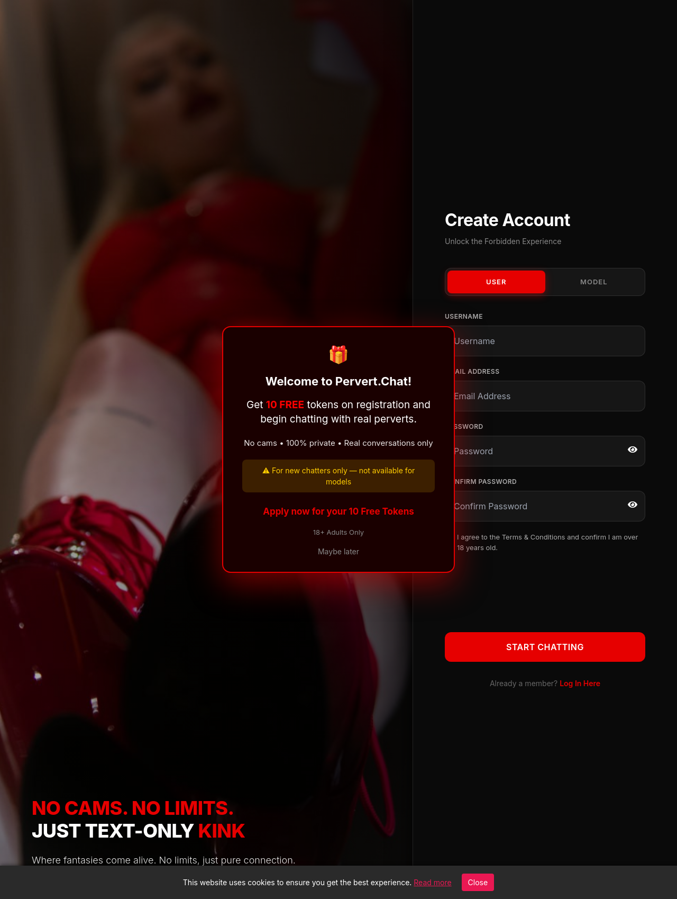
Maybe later (338, 551)
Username (464, 316)
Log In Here (580, 683)
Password (464, 426)
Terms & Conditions (533, 537)
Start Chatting (545, 647)
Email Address (472, 371)
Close (478, 882)
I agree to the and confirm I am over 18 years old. (547, 542)
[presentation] (525, 590)
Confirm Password (481, 482)
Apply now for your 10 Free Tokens (338, 511)
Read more (432, 882)
